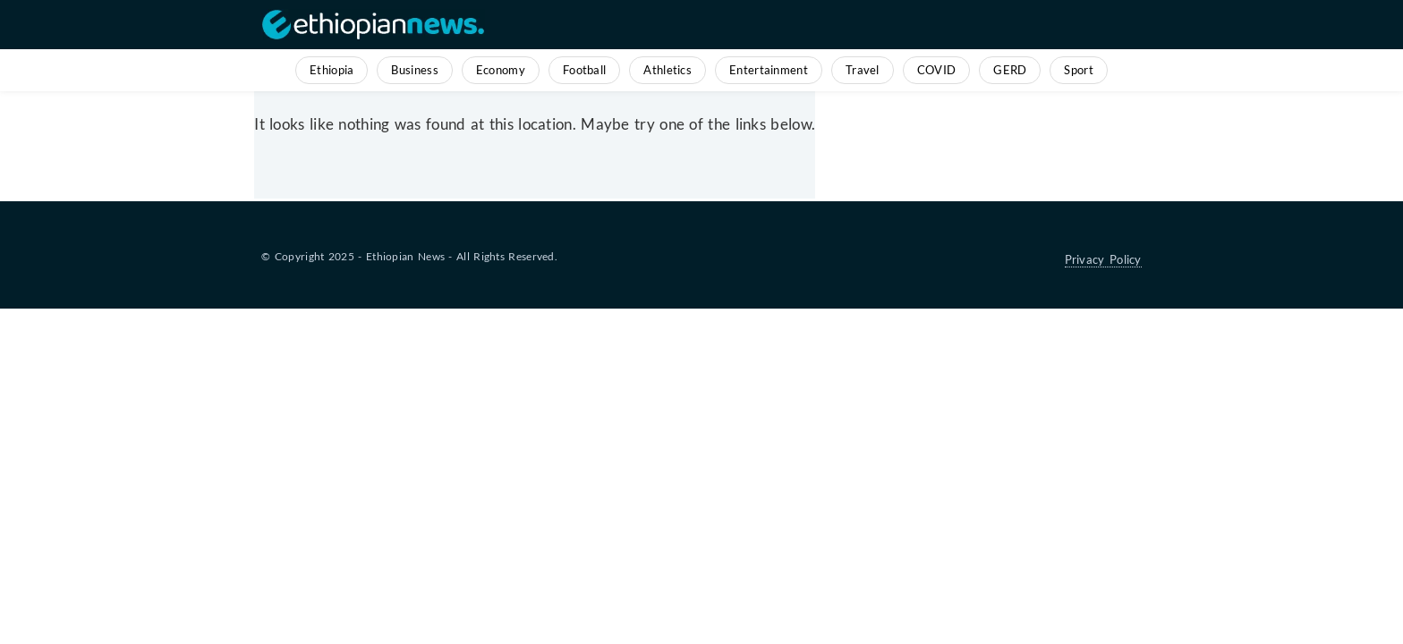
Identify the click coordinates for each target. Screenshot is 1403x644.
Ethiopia (331, 70)
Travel (863, 70)
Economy (500, 70)
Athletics (667, 70)
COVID (937, 70)
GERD (1009, 70)
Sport (1078, 70)
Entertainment (768, 70)
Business (414, 70)
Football (584, 70)
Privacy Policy (1103, 259)
